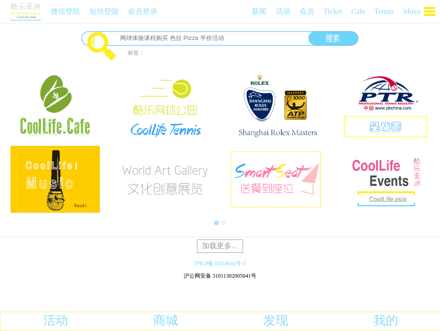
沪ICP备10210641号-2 (220, 263)
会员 (307, 11)
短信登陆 (104, 11)
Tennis (384, 11)
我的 (385, 320)
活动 (283, 11)
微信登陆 (65, 11)
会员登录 (142, 11)
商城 (165, 320)
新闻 (259, 11)
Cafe (358, 11)
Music (412, 11)
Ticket (333, 11)
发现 (275, 320)
